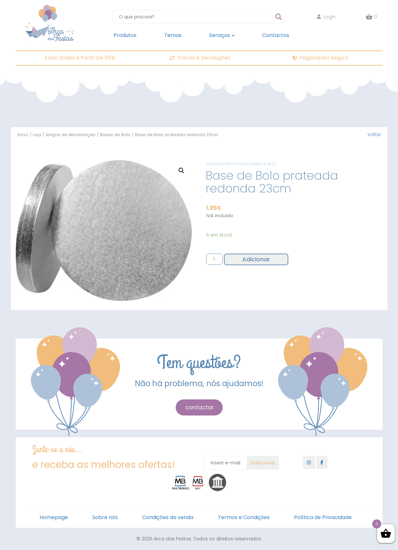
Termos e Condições (244, 517)
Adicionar (256, 259)
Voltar (374, 134)
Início (22, 135)
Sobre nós (105, 517)
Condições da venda (167, 517)
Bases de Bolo (115, 135)
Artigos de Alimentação (71, 135)
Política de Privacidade (323, 517)
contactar (199, 407)
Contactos (275, 35)
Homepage (54, 517)
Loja (37, 135)
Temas (172, 35)
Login (326, 17)
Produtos (125, 35)
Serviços (222, 35)
